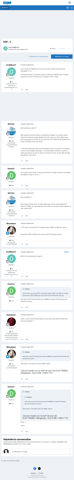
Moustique (11, 223)
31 (11, 82)
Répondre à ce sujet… (20, 451)
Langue (33, 473)
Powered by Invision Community (37, 477)
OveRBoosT (15, 47)
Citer (26, 89)
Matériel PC (24, 49)
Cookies (41, 473)
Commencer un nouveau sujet (38, 56)
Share (52, 48)
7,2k (11, 240)
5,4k (11, 185)
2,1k (11, 331)
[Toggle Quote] (23, 289)
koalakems (11, 315)
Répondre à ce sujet (62, 56)
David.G (11, 169)
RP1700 (11, 124)
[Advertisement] (24, 25)
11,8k (11, 141)
